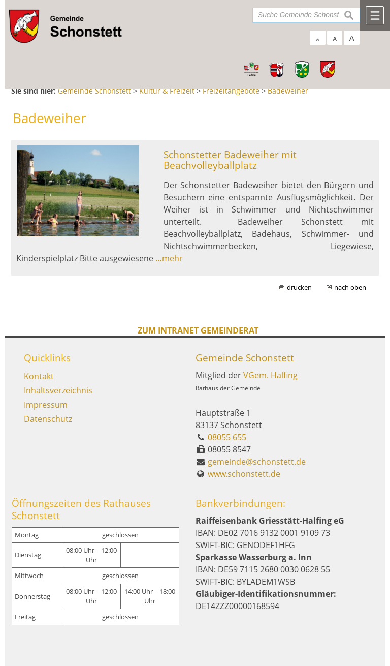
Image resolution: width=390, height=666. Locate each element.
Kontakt (39, 376)
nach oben (350, 287)
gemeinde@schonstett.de (257, 461)
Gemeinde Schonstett (245, 358)
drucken (299, 287)
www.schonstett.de (244, 473)
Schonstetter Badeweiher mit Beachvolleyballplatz (230, 159)
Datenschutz (48, 419)
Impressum (46, 404)
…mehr (169, 258)
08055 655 (227, 437)
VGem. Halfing (270, 375)
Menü (375, 15)
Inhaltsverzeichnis (58, 390)
